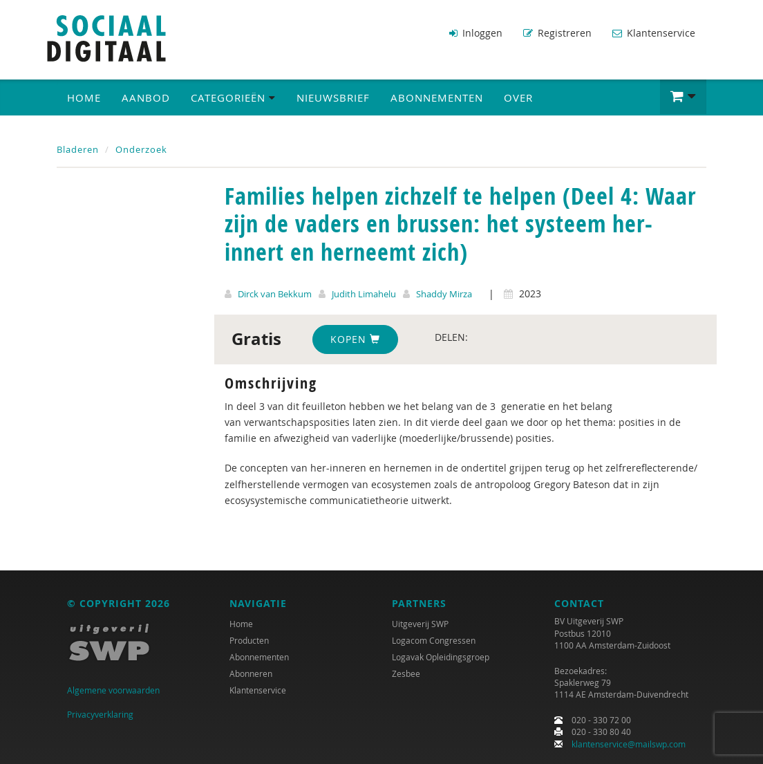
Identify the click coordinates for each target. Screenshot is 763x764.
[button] (683, 97)
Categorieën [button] (233, 97)
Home (84, 97)
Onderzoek (141, 149)
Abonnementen (436, 97)
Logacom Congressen (433, 640)
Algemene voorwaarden (113, 690)
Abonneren (250, 673)
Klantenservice (653, 32)
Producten (249, 640)
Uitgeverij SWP (420, 623)
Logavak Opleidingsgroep (440, 656)
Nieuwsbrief (333, 97)
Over (518, 97)
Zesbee (406, 673)
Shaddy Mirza (444, 294)
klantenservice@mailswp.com (629, 743)
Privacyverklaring (100, 714)
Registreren (557, 32)
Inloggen (475, 32)
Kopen (355, 339)
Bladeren (78, 149)
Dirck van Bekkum (275, 294)
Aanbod (146, 97)
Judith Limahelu (364, 294)
